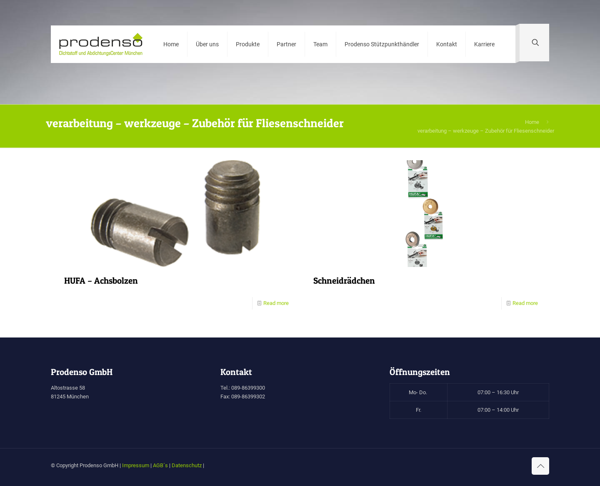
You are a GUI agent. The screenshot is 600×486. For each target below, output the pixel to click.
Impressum (135, 465)
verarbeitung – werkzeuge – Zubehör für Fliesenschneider (486, 131)
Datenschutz (187, 465)
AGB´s (160, 465)
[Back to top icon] (540, 466)
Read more (276, 303)
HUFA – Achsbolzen (101, 280)
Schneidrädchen (344, 280)
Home (532, 122)
